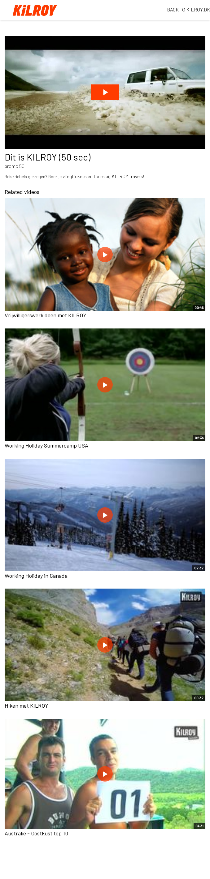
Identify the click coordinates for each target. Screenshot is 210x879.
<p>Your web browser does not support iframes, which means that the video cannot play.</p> (105, 92)
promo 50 (14, 166)
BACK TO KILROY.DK (188, 9)
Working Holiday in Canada (36, 575)
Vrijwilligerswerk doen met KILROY (45, 315)
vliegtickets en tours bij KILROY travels (103, 176)
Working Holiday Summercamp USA (46, 445)
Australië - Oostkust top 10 (36, 833)
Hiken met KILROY (26, 705)
